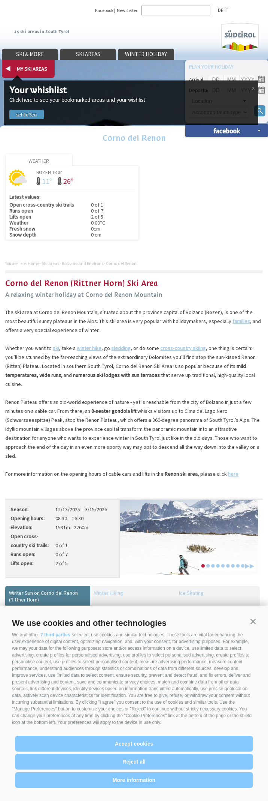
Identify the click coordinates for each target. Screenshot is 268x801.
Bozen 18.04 (49, 172)
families (241, 321)
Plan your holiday (211, 66)
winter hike (89, 348)
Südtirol (240, 37)
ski (56, 348)
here (233, 473)
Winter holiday (146, 54)
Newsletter (127, 10)
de (220, 10)
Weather (38, 161)
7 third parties (55, 634)
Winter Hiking (108, 593)
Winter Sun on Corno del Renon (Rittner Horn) (43, 596)
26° (68, 181)
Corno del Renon (134, 138)
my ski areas (32, 69)
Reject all (133, 762)
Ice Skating (191, 593)
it (226, 10)
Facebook (104, 10)
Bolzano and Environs (82, 263)
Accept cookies (134, 744)
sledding (121, 348)
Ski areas (88, 54)
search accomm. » (226, 130)
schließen (26, 115)
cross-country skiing (183, 348)
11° (47, 181)
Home (33, 263)
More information (134, 780)
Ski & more (30, 54)
